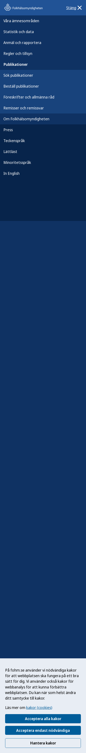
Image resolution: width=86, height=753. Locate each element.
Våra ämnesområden (21, 20)
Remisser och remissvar (23, 107)
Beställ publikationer (21, 86)
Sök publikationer (18, 75)
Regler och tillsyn (17, 53)
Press (8, 129)
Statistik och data (18, 31)
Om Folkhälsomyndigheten (26, 118)
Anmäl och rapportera (22, 42)
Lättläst (10, 151)
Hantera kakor (43, 743)
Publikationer (15, 64)
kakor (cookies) (39, 707)
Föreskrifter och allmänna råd (28, 97)
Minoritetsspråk (17, 162)
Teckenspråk (14, 140)
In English (11, 173)
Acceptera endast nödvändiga (43, 730)
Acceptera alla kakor (43, 718)
